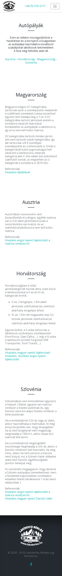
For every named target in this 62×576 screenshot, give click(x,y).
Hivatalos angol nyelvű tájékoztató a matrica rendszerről (27, 241)
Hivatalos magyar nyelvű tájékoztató (27, 352)
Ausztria (10, 59)
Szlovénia (31, 62)
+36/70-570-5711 (35, 6)
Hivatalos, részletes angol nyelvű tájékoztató (25, 357)
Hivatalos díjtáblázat (17, 172)
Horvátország (26, 59)
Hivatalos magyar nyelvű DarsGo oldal (28, 498)
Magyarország (46, 59)
